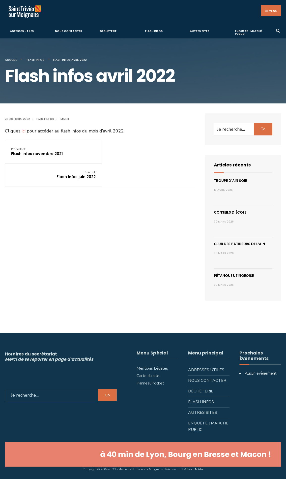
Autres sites (199, 31)
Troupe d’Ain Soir (230, 180)
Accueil (11, 60)
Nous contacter (68, 31)
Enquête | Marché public (248, 32)
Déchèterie (108, 31)
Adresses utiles (22, 31)
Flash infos (154, 31)
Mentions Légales (152, 368)
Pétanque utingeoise (234, 275)
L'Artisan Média (192, 469)
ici (24, 130)
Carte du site (148, 375)
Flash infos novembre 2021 (37, 151)
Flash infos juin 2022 (169, 151)
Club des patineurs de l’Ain (239, 243)
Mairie (65, 119)
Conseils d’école (230, 212)
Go (262, 128)
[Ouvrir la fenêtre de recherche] (278, 30)
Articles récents (232, 164)
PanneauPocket (150, 383)
